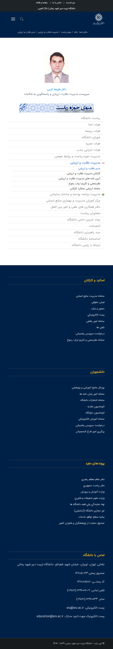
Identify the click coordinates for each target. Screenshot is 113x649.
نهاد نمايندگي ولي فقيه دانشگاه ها (87, 504)
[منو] (12, 19)
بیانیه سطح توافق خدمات (91, 517)
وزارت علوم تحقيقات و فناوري (89, 498)
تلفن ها (100, 327)
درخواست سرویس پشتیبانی (90, 334)
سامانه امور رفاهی (95, 321)
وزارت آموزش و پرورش (92, 492)
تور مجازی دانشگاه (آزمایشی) (89, 511)
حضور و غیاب (97, 309)
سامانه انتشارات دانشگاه (92, 400)
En (46, 8)
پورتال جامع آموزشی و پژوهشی (88, 388)
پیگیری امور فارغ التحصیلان (90, 432)
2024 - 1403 (58, 643)
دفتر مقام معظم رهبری (92, 479)
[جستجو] (21, 19)
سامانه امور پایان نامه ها (92, 394)
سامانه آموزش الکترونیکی (91, 419)
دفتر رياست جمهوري (93, 486)
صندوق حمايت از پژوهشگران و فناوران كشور (81, 523)
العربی (40, 8)
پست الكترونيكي (95, 315)
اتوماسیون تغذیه (95, 407)
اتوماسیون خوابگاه (95, 413)
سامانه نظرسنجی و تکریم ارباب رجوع (85, 340)
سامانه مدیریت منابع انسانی (90, 296)
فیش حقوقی (98, 302)
